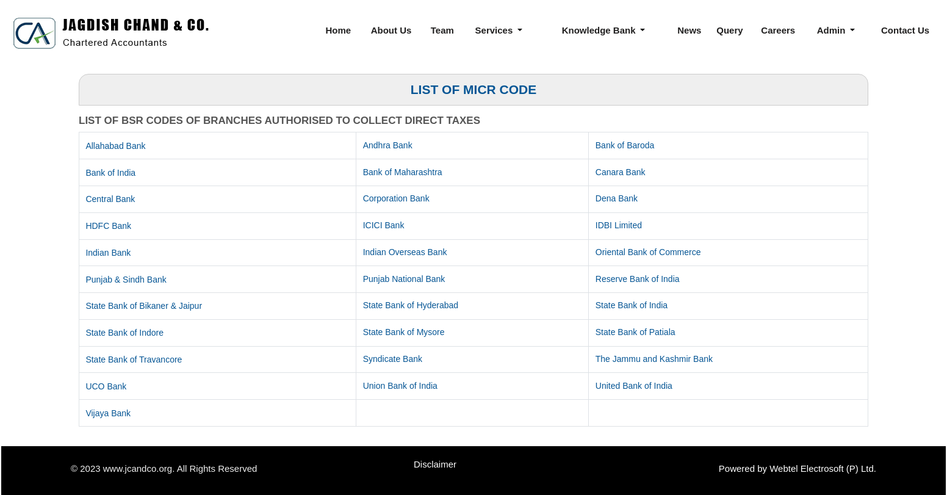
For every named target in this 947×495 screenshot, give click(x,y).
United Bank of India (634, 386)
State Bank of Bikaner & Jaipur (143, 306)
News (689, 30)
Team (442, 30)
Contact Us (905, 30)
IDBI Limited (619, 225)
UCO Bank (105, 386)
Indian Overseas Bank (405, 252)
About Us (391, 30)
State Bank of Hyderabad (410, 305)
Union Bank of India (400, 386)
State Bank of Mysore (404, 332)
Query (729, 30)
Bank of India (110, 173)
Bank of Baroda (625, 145)
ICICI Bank (384, 225)
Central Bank (110, 199)
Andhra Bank (387, 145)
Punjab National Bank (404, 279)
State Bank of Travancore (133, 359)
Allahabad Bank (115, 146)
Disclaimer (435, 464)
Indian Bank (108, 253)
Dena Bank (617, 198)
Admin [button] (832, 30)
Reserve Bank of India (638, 279)
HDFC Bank (108, 226)
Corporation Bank (396, 198)
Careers (778, 30)
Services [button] (495, 30)
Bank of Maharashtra (402, 172)
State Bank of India (632, 305)
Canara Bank (621, 172)
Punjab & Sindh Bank (125, 279)
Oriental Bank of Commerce (648, 252)
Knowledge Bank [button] (600, 30)
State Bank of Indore (124, 333)
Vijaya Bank (108, 413)
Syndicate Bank (392, 359)
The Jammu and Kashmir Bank (654, 359)
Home (338, 30)
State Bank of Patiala (635, 332)
